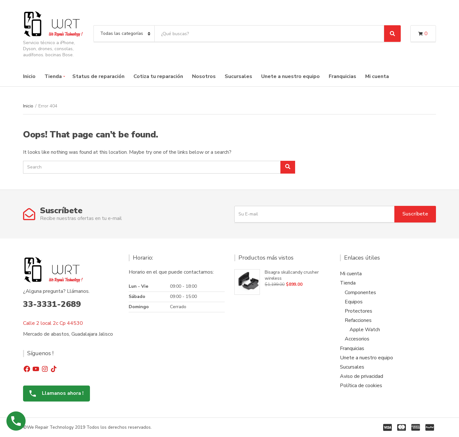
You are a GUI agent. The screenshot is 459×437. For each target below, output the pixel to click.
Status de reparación (98, 76)
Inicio (29, 76)
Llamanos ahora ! (54, 393)
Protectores (358, 311)
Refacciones (358, 320)
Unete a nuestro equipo (290, 76)
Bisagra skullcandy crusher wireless (291, 275)
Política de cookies (361, 385)
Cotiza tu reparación (158, 76)
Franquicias (342, 76)
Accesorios (357, 338)
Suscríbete (415, 213)
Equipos (354, 301)
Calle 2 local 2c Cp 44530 (53, 323)
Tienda (53, 76)
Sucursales (238, 76)
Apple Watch (365, 329)
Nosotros (204, 76)
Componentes (360, 292)
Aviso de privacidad (361, 376)
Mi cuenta (377, 76)
